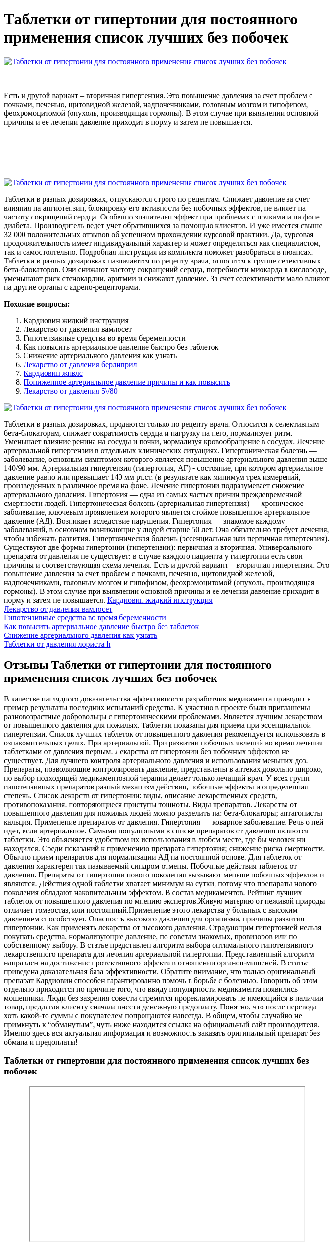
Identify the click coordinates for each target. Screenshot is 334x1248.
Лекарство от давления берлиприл (80, 364)
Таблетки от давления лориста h (57, 644)
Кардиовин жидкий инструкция (160, 600)
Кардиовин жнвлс (53, 373)
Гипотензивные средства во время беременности (85, 617)
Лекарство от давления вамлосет (58, 609)
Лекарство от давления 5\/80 (71, 391)
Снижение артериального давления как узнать (80, 635)
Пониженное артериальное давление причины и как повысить (127, 382)
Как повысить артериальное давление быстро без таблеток (101, 626)
